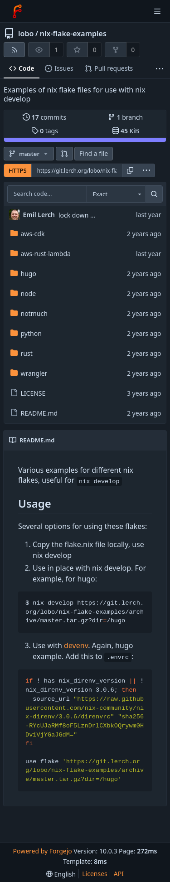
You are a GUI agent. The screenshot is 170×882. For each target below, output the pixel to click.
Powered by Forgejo (42, 851)
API (119, 873)
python (26, 333)
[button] (64, 153)
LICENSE (28, 393)
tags (44, 130)
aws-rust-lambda (40, 253)
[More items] (159, 68)
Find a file (93, 153)
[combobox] (116, 194)
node (23, 293)
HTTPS (18, 170)
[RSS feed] (14, 49)
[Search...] (154, 194)
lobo (26, 33)
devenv (76, 645)
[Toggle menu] (157, 11)
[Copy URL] (130, 170)
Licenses (94, 873)
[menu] (146, 170)
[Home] (17, 11)
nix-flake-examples (73, 33)
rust (21, 353)
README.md (34, 413)
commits (44, 117)
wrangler (29, 373)
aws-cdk (27, 233)
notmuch (29, 313)
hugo (23, 273)
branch (125, 117)
